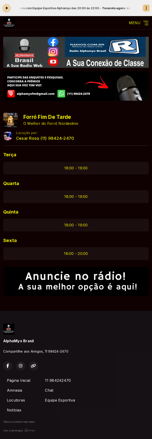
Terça (9, 154)
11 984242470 (58, 380)
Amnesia (14, 390)
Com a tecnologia (19, 430)
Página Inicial (18, 380)
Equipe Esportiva (60, 400)
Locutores (16, 400)
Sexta (10, 240)
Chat (49, 390)
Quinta (10, 212)
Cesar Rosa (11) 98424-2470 (45, 138)
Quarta (11, 183)
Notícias (14, 410)
